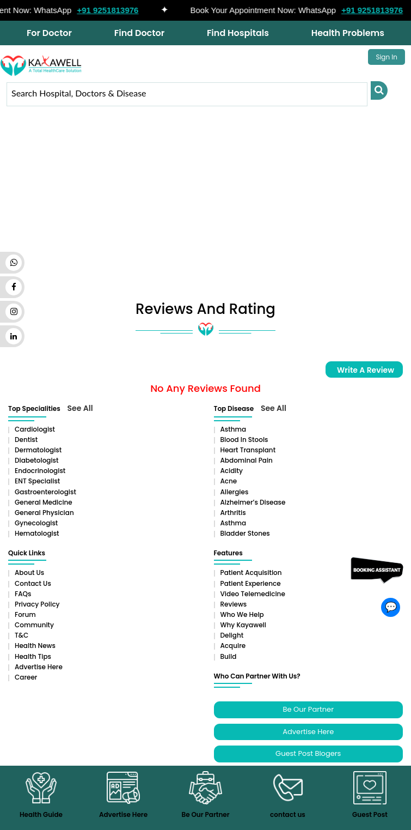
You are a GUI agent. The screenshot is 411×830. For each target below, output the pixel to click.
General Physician (44, 512)
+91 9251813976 (112, 10)
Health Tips (33, 656)
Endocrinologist (40, 470)
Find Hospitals (238, 33)
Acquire (233, 645)
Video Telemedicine (252, 593)
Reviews (233, 604)
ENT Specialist (37, 481)
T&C (21, 635)
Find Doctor (139, 33)
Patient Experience (250, 583)
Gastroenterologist (45, 491)
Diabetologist (36, 460)
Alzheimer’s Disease (253, 502)
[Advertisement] (205, 208)
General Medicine (43, 502)
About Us (29, 572)
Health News (35, 645)
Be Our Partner (308, 709)
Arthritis (233, 512)
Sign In (386, 57)
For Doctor (49, 33)
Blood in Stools (244, 439)
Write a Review (365, 370)
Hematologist (37, 533)
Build (228, 656)
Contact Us (33, 583)
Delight (232, 635)
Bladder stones (245, 533)
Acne (228, 481)
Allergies (234, 491)
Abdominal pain (246, 460)
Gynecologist (36, 523)
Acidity (231, 470)
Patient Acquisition (251, 572)
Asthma (233, 429)
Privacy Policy (37, 604)
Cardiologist (35, 429)
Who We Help (242, 614)
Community (34, 624)
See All (80, 408)
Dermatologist (38, 450)
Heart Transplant (248, 450)
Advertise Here (39, 666)
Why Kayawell (243, 624)
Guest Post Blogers (308, 753)
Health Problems (347, 33)
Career (26, 677)
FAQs (23, 593)
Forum (25, 614)
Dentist (26, 439)
